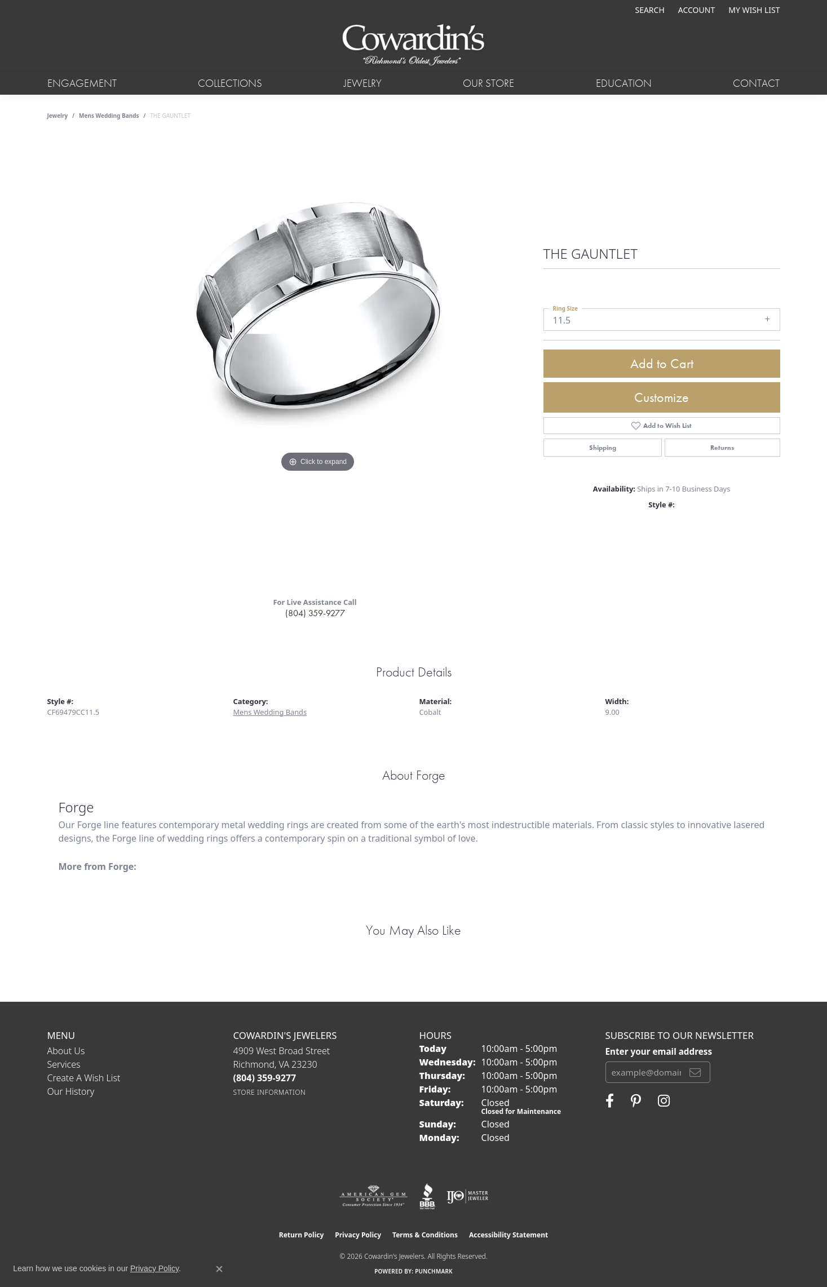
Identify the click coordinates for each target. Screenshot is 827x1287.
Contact (756, 83)
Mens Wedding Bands (109, 116)
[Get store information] (269, 1092)
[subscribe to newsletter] (695, 1072)
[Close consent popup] (219, 1269)
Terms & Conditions (425, 1235)
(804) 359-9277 (315, 613)
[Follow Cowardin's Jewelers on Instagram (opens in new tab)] (663, 1101)
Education (624, 83)
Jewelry (363, 83)
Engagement (82, 83)
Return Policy (301, 1235)
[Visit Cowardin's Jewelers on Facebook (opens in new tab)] (610, 1101)
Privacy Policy (358, 1235)
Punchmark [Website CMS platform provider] (434, 1271)
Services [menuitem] (64, 1064)
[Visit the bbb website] (427, 1196)
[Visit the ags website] (373, 1196)
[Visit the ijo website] (467, 1196)
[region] (318, 362)
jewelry (57, 116)
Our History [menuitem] (71, 1091)
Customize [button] (661, 397)
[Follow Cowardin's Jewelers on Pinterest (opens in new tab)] (636, 1101)
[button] (648, 10)
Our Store (488, 83)
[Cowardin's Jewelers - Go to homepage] (413, 46)
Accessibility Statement (508, 1235)
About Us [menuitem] (66, 1051)
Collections (230, 83)
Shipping (602, 447)
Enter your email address (659, 1051)
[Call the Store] (265, 1078)
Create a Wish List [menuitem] (84, 1078)
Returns (722, 447)
